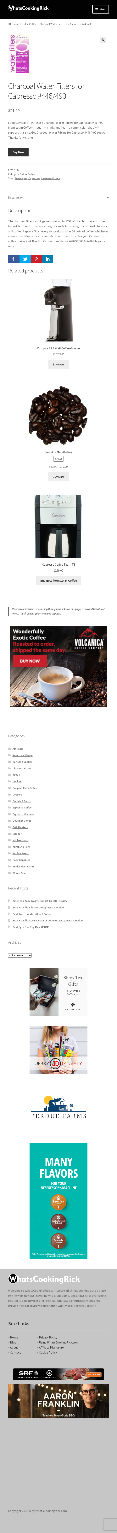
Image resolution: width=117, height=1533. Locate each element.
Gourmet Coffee (22, 820)
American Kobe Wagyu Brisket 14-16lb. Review (40, 901)
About (14, 1347)
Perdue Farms (21, 853)
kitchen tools (21, 840)
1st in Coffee (29, 24)
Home (16, 24)
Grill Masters (20, 827)
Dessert (17, 794)
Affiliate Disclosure (51, 1347)
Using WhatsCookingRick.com (59, 1342)
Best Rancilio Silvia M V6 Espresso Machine (38, 907)
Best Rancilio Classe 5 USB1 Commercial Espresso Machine (48, 920)
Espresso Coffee (22, 807)
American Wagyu (23, 755)
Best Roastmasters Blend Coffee (32, 914)
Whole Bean (19, 873)
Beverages (21, 178)
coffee (16, 775)
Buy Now (18, 152)
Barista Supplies (22, 762)
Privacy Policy (48, 1337)
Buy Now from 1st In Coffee (58, 580)
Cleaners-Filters (50, 178)
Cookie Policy (48, 1352)
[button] (103, 40)
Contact (15, 1352)
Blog (13, 1342)
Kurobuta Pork (21, 846)
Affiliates (18, 748)
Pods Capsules (21, 860)
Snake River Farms (23, 866)
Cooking (17, 781)
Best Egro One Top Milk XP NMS (31, 927)
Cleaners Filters (22, 768)
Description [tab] (16, 197)
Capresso (34, 178)
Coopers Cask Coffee (25, 788)
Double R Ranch (22, 801)
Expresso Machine (23, 814)
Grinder (17, 834)
